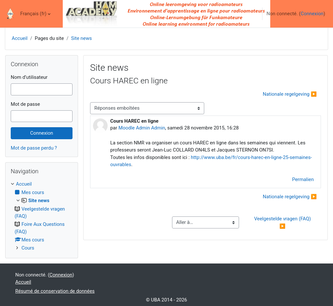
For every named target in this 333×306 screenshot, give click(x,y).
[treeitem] (42, 215)
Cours (27, 248)
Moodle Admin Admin (141, 128)
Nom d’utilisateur (29, 77)
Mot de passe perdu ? (34, 148)
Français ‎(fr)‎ (33, 14)
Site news (81, 38)
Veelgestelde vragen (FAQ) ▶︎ (283, 222)
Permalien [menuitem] (303, 179)
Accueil (20, 38)
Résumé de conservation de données (55, 291)
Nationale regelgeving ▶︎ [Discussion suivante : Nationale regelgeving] (290, 94)
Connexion (311, 14)
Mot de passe (25, 104)
